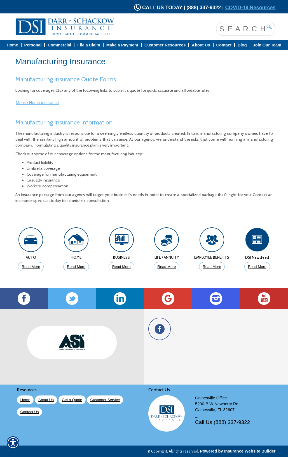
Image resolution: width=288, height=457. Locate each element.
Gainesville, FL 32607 (215, 409)
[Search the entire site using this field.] (241, 28)
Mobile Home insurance (37, 102)
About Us (46, 400)
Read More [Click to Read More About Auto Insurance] (31, 267)
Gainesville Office (211, 398)
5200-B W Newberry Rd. (217, 404)
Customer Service (105, 400)
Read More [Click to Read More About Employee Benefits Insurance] (212, 267)
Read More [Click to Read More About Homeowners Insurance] (76, 267)
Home (25, 400)
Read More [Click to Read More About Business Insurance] (121, 267)
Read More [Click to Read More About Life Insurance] (166, 267)
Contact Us (29, 412)
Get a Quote (72, 400)
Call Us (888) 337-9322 (222, 422)
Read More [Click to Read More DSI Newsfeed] (257, 267)
